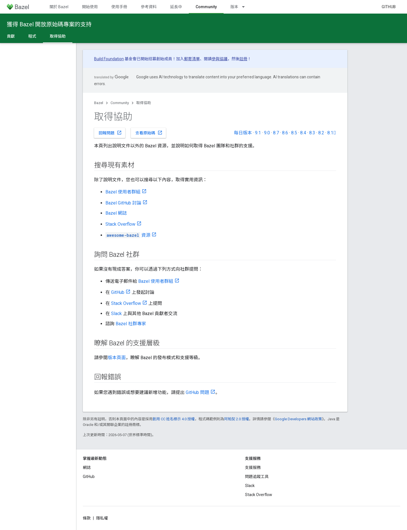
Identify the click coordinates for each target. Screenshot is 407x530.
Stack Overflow (120, 224)
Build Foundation (109, 59)
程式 (32, 36)
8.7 (276, 132)
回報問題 (110, 132)
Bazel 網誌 (116, 213)
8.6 (285, 132)
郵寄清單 (192, 59)
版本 (234, 7)
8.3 (312, 132)
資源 (127, 235)
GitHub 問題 (197, 392)
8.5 (294, 132)
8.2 (321, 132)
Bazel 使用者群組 (122, 192)
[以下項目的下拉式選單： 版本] (246, 7)
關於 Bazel (58, 7)
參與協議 (220, 59)
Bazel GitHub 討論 (123, 203)
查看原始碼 (149, 132)
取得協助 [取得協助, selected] (58, 36)
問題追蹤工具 (257, 476)
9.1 (258, 132)
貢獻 (11, 36)
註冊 (243, 59)
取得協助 (143, 103)
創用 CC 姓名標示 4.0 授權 (174, 419)
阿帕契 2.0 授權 (236, 419)
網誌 (87, 467)
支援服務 (253, 467)
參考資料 (149, 7)
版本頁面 (117, 357)
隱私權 (102, 518)
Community (120, 103)
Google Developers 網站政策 (298, 419)
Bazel (98, 103)
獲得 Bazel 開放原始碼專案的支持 (49, 24)
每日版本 (243, 132)
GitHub (389, 7)
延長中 (176, 7)
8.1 (331, 132)
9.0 (267, 132)
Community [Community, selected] (206, 7)
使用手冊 (119, 7)
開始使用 (90, 7)
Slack (116, 313)
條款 (87, 518)
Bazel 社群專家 (131, 323)
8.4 (303, 132)
